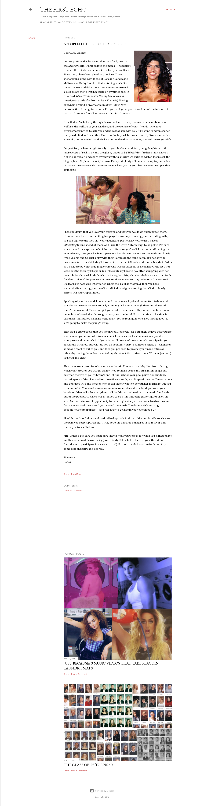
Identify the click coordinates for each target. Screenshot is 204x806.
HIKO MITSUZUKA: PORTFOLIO (58, 22)
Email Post (76, 474)
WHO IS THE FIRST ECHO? (93, 22)
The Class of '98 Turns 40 (88, 764)
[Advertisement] (118, 522)
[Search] (170, 9)
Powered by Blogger (102, 791)
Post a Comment (73, 490)
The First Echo (63, 9)
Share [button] (32, 38)
